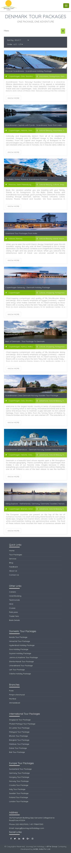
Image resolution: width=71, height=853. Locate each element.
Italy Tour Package (17, 789)
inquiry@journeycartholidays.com (29, 828)
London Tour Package (18, 801)
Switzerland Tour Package (20, 769)
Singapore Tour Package (20, 720)
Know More (13, 98)
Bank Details (14, 620)
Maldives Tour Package (19, 744)
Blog (11, 563)
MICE (11, 604)
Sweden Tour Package (18, 793)
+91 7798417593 (36, 824)
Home (11, 550)
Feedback (13, 567)
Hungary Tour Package (19, 777)
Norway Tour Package (19, 781)
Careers (12, 592)
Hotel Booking (15, 596)
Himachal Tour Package (19, 641)
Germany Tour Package (19, 773)
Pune (11, 690)
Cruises (12, 608)
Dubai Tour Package (18, 748)
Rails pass (13, 612)
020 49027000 (22, 824)
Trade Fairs (14, 616)
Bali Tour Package (17, 752)
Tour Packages (15, 554)
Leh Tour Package (17, 669)
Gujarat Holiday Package (20, 653)
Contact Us (14, 575)
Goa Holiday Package (18, 649)
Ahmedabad (14, 703)
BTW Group (52, 846)
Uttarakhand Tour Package (21, 665)
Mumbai (12, 699)
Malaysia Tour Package (19, 732)
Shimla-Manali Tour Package (21, 661)
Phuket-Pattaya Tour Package (22, 724)
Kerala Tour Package (18, 637)
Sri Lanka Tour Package (19, 728)
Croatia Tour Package (18, 785)
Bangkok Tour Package (19, 740)
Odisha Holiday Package (20, 673)
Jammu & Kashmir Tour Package (23, 657)
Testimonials (14, 600)
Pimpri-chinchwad (17, 694)
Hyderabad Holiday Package (21, 645)
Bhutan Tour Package (18, 736)
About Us (13, 571)
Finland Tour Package (18, 797)
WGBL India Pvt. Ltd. (42, 849)
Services (12, 558)
